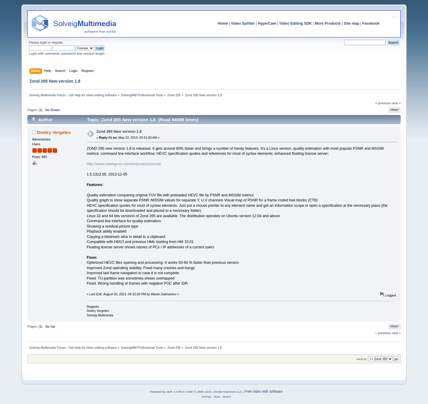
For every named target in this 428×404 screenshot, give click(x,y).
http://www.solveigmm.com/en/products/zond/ (124, 164)
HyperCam (267, 23)
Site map (351, 23)
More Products (328, 23)
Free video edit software (264, 391)
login (43, 42)
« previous (383, 103)
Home (223, 23)
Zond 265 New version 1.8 (118, 132)
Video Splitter (243, 23)
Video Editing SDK (295, 23)
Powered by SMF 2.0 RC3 (167, 391)
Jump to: (361, 359)
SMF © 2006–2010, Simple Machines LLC (214, 391)
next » (396, 103)
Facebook (371, 23)
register (57, 42)
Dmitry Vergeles (54, 132)
